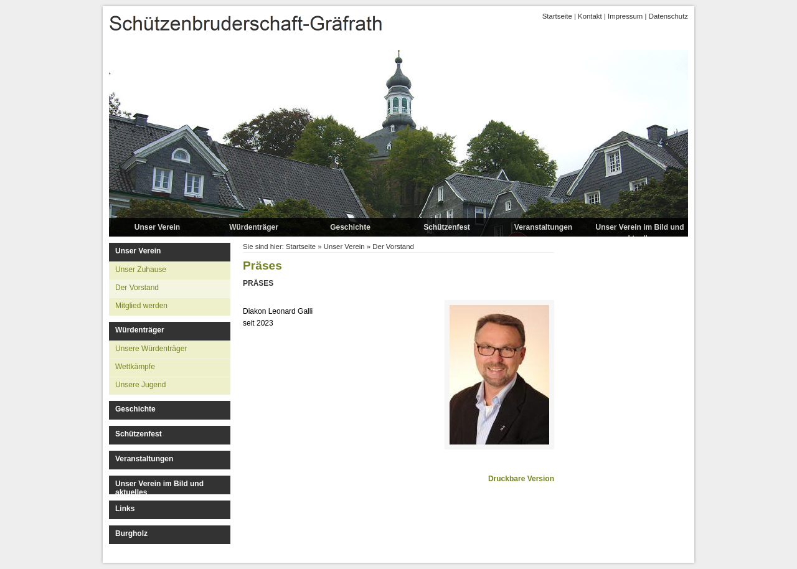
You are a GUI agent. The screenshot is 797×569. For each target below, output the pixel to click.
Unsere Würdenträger (151, 348)
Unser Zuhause (140, 269)
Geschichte (350, 227)
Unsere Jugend (140, 384)
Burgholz (131, 533)
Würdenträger (253, 227)
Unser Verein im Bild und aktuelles (639, 233)
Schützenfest (446, 227)
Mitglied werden (141, 305)
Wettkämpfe (135, 366)
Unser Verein (157, 227)
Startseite (557, 16)
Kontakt (590, 16)
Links (124, 508)
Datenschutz (668, 16)
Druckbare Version (521, 478)
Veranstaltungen (543, 227)
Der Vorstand (137, 287)
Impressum (625, 16)
